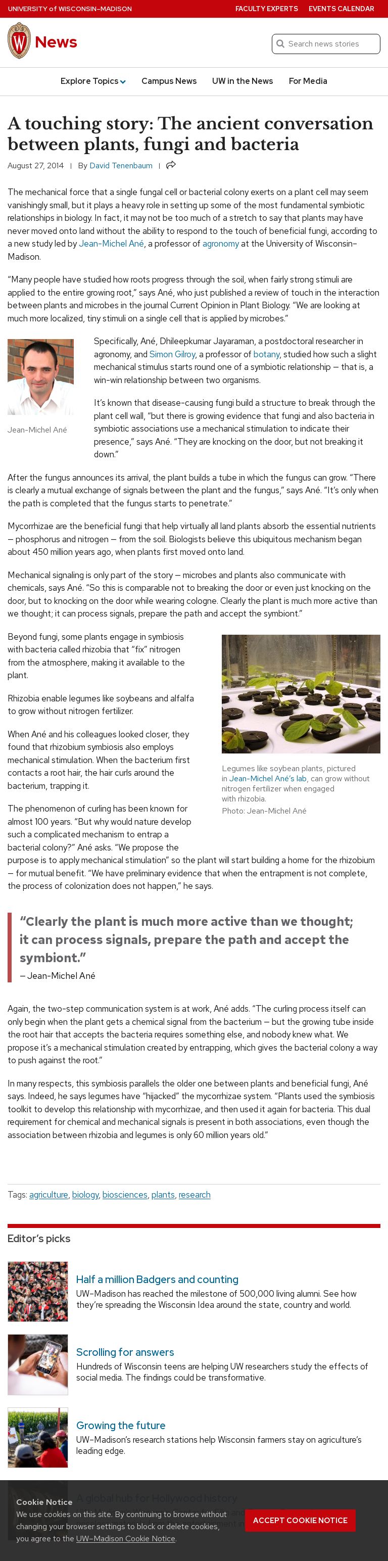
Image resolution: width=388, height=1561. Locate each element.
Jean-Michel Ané (111, 243)
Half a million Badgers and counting (157, 1279)
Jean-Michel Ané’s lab (268, 778)
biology (85, 1194)
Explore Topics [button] (93, 81)
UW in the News (242, 81)
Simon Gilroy (172, 354)
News (56, 42)
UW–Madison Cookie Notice (125, 1538)
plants (163, 1194)
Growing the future (121, 1425)
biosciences (125, 1194)
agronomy (221, 243)
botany (266, 354)
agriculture (48, 1194)
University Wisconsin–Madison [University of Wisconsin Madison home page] (70, 9)
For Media (308, 81)
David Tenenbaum (121, 165)
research (195, 1194)
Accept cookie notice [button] (300, 1521)
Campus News (169, 81)
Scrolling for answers (125, 1352)
